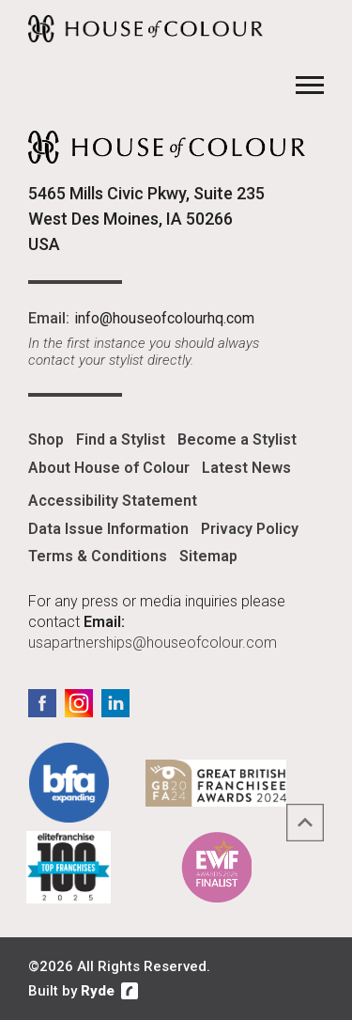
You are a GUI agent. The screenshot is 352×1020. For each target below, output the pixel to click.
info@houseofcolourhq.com (164, 318)
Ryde (98, 990)
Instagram (79, 703)
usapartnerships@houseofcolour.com (152, 642)
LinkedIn (115, 703)
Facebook (42, 703)
